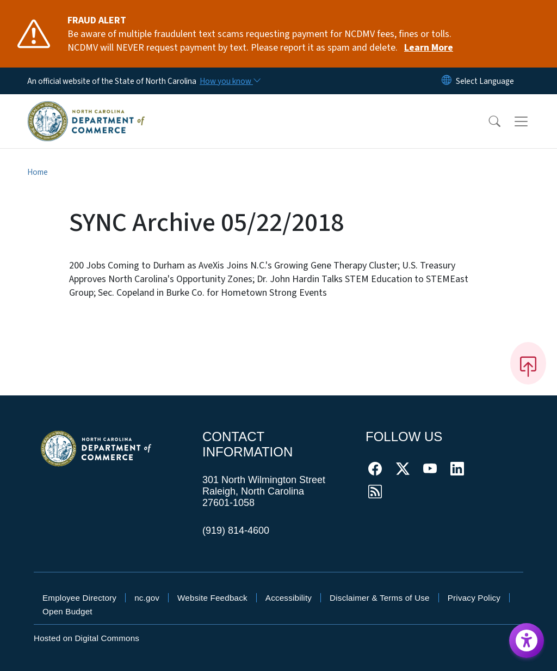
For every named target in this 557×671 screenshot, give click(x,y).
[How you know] (229, 81)
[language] (485, 81)
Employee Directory (79, 597)
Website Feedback (212, 597)
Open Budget (67, 611)
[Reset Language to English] (446, 81)
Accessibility (288, 597)
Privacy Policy (474, 597)
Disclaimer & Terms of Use (380, 597)
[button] (487, 121)
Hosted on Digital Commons (86, 638)
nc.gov (146, 597)
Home (37, 172)
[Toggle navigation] (531, 121)
